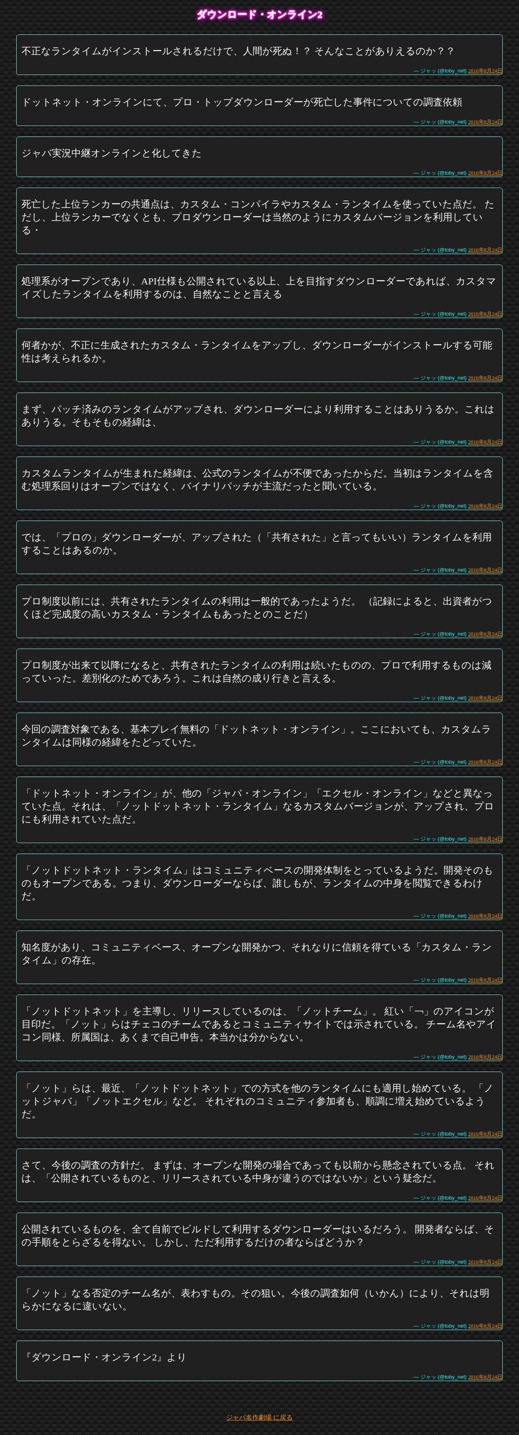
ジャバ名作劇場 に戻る (259, 1417)
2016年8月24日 (485, 71)
